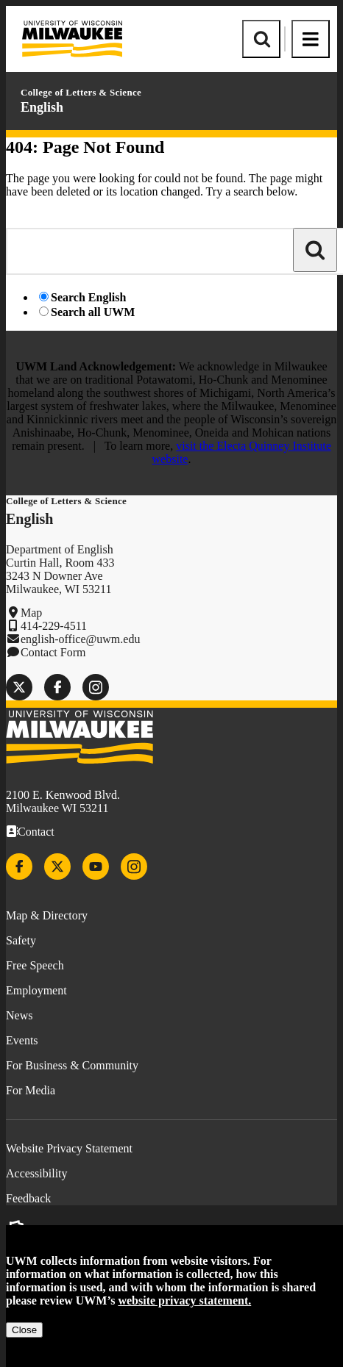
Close (24, 1329)
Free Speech (35, 965)
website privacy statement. (184, 1300)
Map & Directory (47, 915)
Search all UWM (93, 312)
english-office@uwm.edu (80, 639)
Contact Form (53, 652)
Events (22, 1040)
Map (31, 612)
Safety (21, 940)
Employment (36, 990)
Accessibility (37, 1173)
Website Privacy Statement (69, 1148)
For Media (30, 1090)
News (19, 1015)
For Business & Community (72, 1065)
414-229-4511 (54, 626)
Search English (88, 297)
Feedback (28, 1198)
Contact (36, 831)
